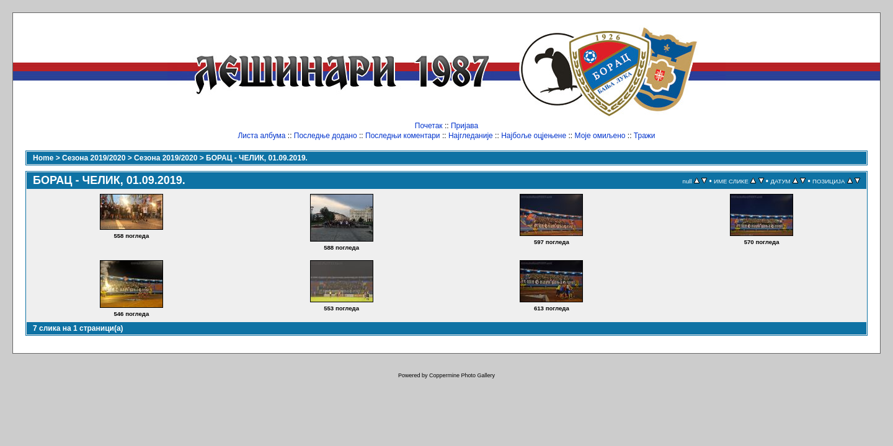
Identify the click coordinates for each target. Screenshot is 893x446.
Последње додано (325, 135)
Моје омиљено (600, 135)
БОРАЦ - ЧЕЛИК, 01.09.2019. (257, 158)
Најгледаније (470, 135)
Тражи (644, 135)
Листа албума (261, 135)
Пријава (464, 125)
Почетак (429, 125)
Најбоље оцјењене (533, 135)
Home (43, 158)
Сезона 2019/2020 (93, 158)
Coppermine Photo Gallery (462, 375)
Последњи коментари (402, 135)
